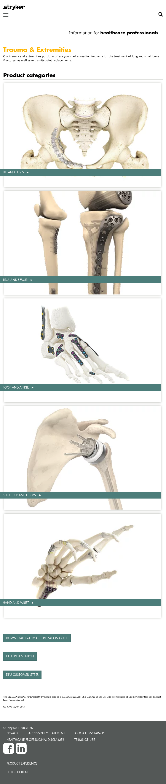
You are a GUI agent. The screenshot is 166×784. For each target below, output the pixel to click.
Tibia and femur (16, 280)
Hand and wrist (16, 603)
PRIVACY (12, 733)
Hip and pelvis (14, 172)
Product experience (21, 763)
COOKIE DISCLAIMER (89, 733)
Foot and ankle (16, 387)
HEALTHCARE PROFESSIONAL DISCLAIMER (35, 740)
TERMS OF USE (84, 740)
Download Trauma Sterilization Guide (37, 638)
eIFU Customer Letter (22, 674)
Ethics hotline (17, 772)
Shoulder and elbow (20, 495)
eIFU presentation (20, 656)
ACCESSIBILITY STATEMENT (46, 733)
